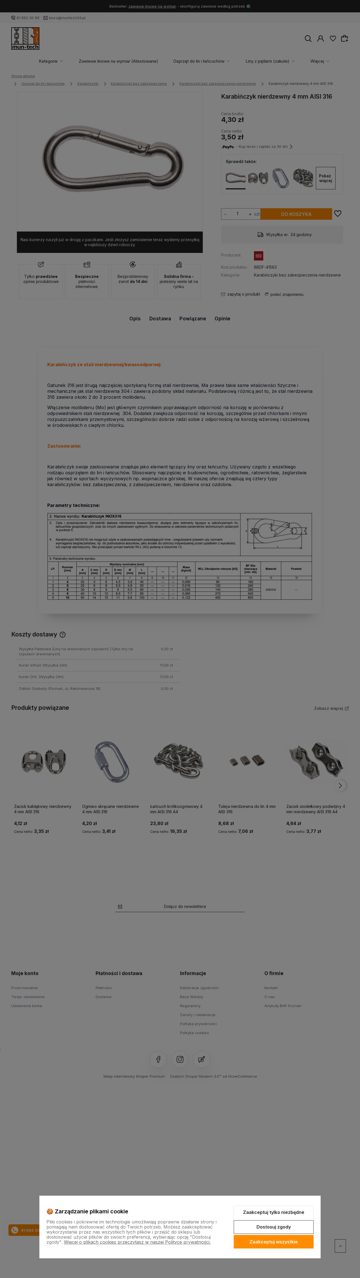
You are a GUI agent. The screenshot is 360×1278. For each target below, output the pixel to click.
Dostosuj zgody (273, 1227)
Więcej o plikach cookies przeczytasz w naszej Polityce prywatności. (137, 1242)
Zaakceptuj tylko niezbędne (273, 1212)
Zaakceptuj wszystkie (273, 1242)
